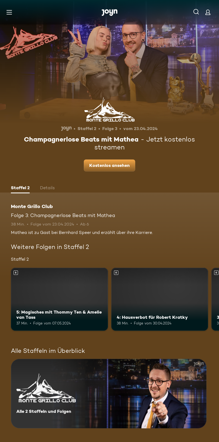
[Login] (208, 12)
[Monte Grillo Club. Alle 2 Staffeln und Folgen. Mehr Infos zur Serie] (108, 393)
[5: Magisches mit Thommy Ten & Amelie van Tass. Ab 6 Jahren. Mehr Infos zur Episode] (59, 299)
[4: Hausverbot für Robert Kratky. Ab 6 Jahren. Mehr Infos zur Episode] (159, 299)
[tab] (20, 188)
